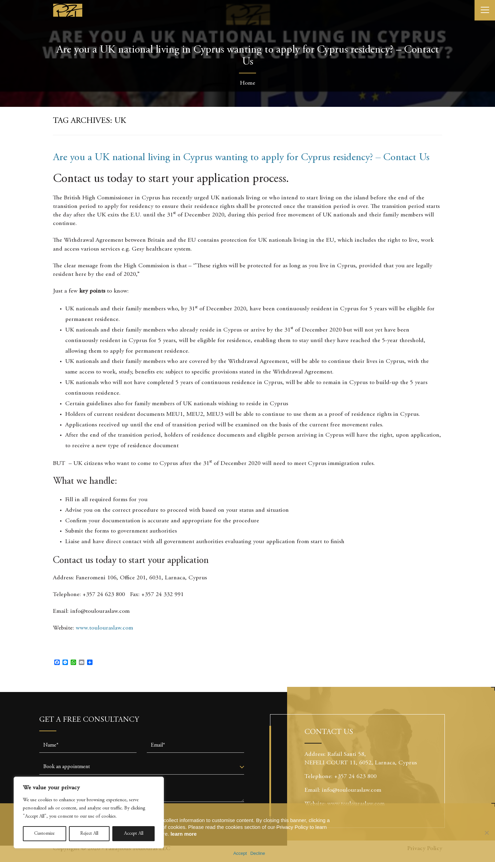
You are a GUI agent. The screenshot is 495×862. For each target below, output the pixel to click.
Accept (240, 853)
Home (247, 83)
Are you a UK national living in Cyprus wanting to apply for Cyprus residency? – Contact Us (241, 158)
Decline (257, 853)
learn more (183, 834)
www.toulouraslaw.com (104, 628)
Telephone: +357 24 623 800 (343, 777)
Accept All (133, 833)
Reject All (89, 833)
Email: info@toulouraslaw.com (343, 790)
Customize (44, 833)
